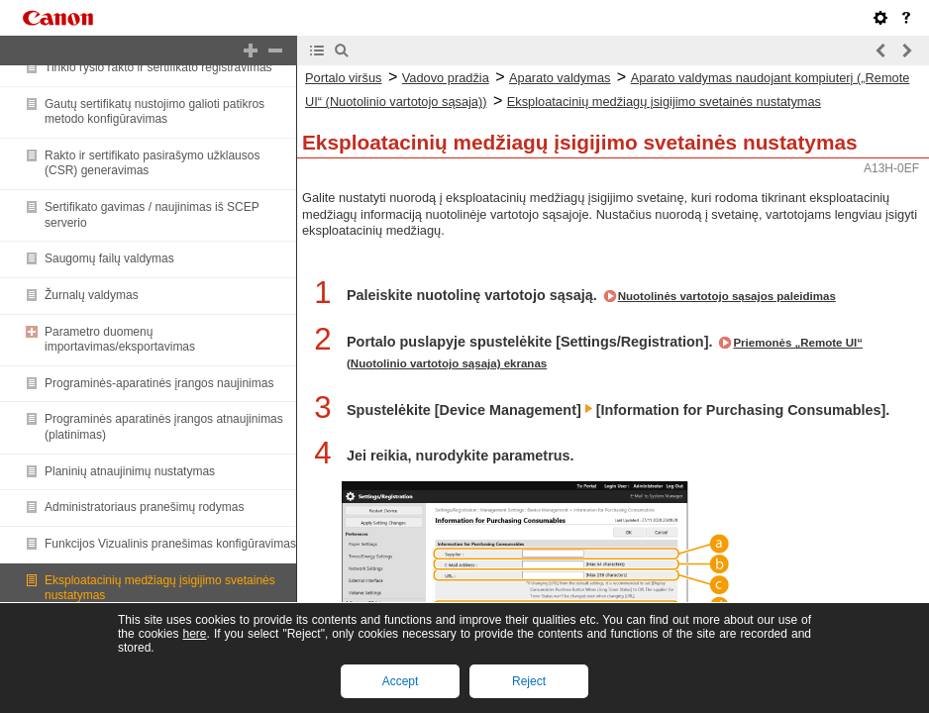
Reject (529, 681)
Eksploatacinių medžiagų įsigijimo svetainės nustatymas (664, 101)
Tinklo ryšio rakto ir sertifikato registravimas (158, 67)
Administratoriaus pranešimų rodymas (144, 507)
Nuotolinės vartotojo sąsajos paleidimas (727, 296)
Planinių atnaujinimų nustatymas (130, 471)
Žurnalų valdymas (92, 295)
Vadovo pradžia (445, 77)
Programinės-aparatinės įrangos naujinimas (159, 383)
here (194, 634)
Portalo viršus (343, 77)
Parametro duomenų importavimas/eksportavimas (120, 340)
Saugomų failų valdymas (109, 258)
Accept (400, 681)
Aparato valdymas (559, 77)
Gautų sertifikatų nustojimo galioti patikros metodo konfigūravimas (154, 112)
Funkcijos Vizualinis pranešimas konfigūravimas (170, 544)
